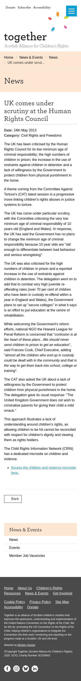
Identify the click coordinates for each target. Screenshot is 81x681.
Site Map (62, 602)
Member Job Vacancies (27, 556)
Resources (12, 593)
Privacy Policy (40, 602)
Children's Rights (49, 588)
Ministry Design (26, 645)
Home (8, 57)
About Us (25, 588)
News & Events (31, 57)
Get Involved (62, 593)
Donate (10, 7)
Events (14, 548)
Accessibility (41, 7)
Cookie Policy (14, 602)
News (53, 57)
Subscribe (24, 7)
